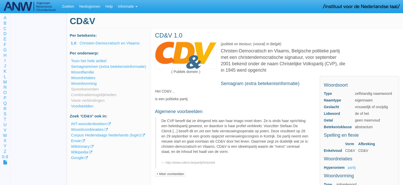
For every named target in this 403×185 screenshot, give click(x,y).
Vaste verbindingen (88, 100)
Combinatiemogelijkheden (93, 94)
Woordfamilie (82, 72)
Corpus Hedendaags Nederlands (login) (106, 135)
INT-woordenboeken (89, 124)
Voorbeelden (82, 106)
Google (77, 157)
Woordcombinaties (87, 129)
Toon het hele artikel (88, 61)
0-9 (5, 157)
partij (351, 167)
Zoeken (68, 6)
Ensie (76, 140)
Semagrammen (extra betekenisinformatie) (108, 66)
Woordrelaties (83, 78)
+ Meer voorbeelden (170, 174)
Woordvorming (84, 83)
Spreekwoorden (85, 89)
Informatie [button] (128, 6)
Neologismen (89, 6)
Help (109, 6)
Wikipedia (79, 152)
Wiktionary (80, 146)
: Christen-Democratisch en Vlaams (109, 43)
